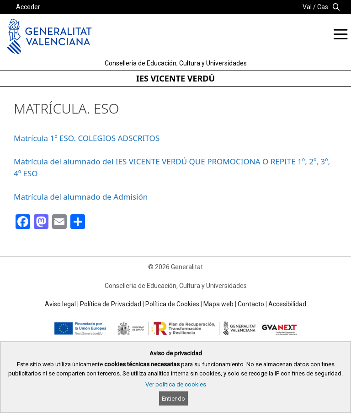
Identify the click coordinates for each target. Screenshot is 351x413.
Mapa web (218, 304)
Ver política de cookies (175, 384)
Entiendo (173, 398)
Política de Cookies (172, 304)
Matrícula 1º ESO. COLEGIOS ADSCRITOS (87, 138)
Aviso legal (60, 304)
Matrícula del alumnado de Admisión (81, 196)
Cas (322, 7)
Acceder (28, 7)
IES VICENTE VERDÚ (175, 78)
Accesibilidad (287, 304)
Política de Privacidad (110, 304)
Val (307, 7)
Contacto (251, 304)
